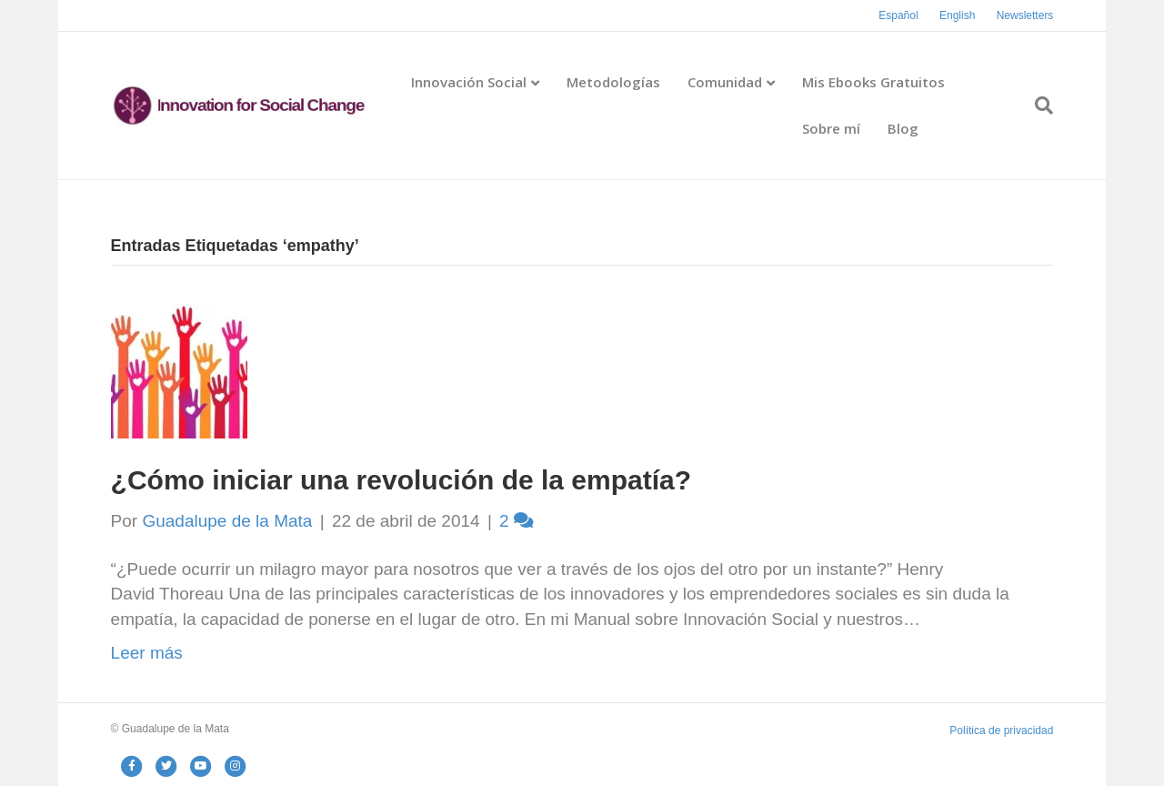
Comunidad (724, 82)
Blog (903, 128)
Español (898, 15)
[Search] (1037, 105)
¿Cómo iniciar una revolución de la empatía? (401, 480)
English (957, 15)
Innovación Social (469, 82)
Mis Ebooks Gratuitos (873, 82)
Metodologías (613, 82)
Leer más (147, 652)
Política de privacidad (1001, 730)
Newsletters (1025, 15)
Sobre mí (831, 128)
